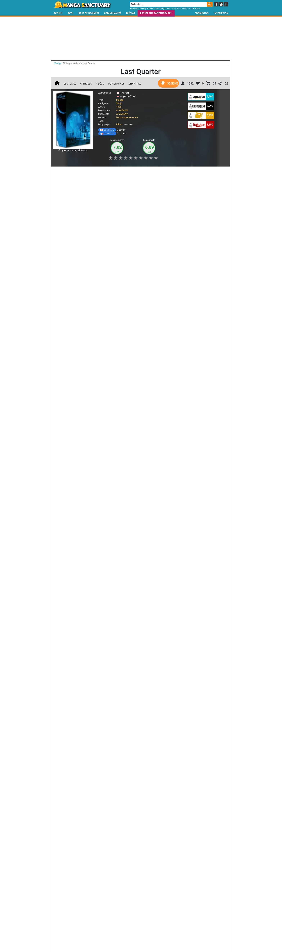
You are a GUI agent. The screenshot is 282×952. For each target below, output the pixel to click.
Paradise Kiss (96, 730)
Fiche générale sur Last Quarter (79, 63)
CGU (154, 939)
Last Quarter (75, 313)
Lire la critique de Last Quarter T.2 (74, 244)
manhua (168, 918)
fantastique (122, 117)
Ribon (119, 124)
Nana (68, 730)
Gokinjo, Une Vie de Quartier (125, 732)
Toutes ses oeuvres (111, 796)
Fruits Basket (81, 832)
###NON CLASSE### (180, 8)
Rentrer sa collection (142, 939)
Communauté (112, 13)
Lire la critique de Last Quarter (72, 347)
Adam (96, 519)
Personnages (116, 83)
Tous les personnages (110, 557)
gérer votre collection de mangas (129, 921)
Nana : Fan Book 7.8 (96, 772)
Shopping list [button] (97, 171)
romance (133, 117)
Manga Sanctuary (95, 918)
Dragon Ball (165, 8)
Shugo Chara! (100, 832)
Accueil (58, 13)
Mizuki (68, 519)
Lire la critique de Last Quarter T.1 (74, 295)
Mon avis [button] (129, 171)
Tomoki (96, 551)
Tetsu (153, 519)
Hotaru (125, 519)
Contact (161, 939)
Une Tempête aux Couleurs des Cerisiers (153, 773)
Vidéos (100, 83)
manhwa (159, 918)
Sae (68, 551)
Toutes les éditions (111, 685)
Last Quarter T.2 (77, 210)
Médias (130, 13)
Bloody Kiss (81, 872)
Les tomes (70, 83)
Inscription (221, 13)
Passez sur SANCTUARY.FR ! (156, 13)
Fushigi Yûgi (160, 832)
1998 (118, 107)
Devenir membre (125, 939)
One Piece (195, 8)
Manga (82, 4)
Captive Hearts (160, 872)
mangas (151, 918)
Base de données (88, 13)
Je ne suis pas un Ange (153, 732)
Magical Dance (140, 872)
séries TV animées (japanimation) (192, 918)
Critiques (86, 83)
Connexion (202, 13)
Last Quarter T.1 (77, 261)
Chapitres (135, 83)
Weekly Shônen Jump (149, 8)
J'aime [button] (62, 171)
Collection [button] (78, 171)
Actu (70, 13)
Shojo (119, 103)
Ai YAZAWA (122, 110)
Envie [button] (114, 171)
